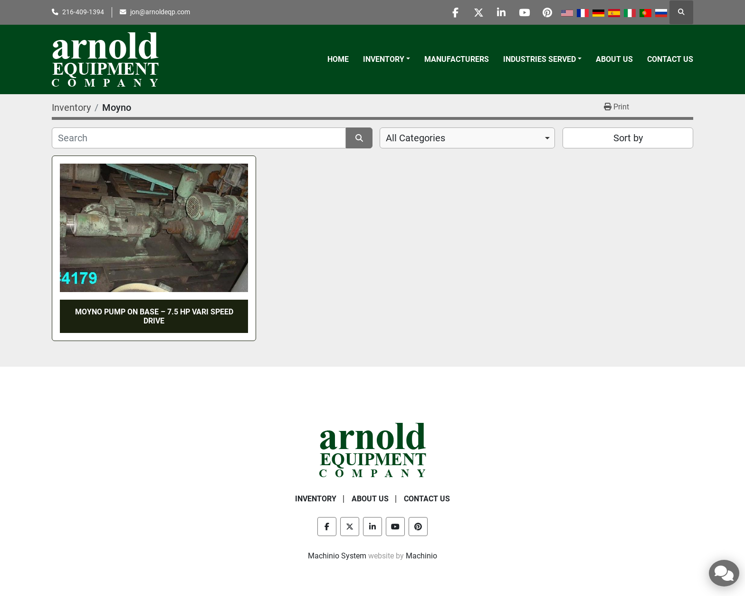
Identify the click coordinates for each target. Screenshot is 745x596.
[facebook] (450, 12)
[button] (386, 59)
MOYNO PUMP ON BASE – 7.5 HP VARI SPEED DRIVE (154, 316)
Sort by (628, 138)
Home (338, 59)
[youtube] (523, 12)
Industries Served (539, 59)
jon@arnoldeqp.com (160, 12)
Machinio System (337, 555)
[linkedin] (498, 12)
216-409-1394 (83, 12)
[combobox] (467, 137)
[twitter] (474, 12)
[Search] (199, 137)
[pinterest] (547, 12)
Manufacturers (456, 59)
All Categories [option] (415, 138)
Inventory (383, 59)
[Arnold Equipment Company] (372, 449)
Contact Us (670, 59)
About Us (614, 59)
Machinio (421, 555)
